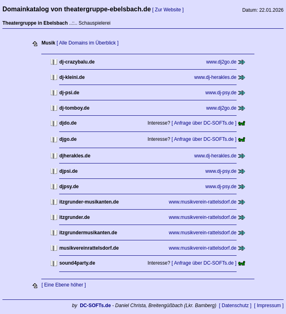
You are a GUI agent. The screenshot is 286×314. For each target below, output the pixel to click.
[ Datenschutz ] (235, 305)
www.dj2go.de (221, 62)
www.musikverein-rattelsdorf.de (203, 202)
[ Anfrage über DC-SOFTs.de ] (204, 123)
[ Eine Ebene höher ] (63, 285)
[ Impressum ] (269, 305)
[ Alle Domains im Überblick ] (88, 43)
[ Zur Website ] (168, 10)
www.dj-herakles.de (215, 77)
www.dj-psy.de (220, 92)
